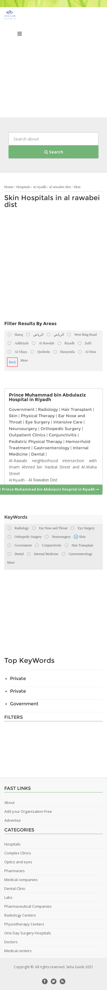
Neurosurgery (23, 428)
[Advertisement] (53, 64)
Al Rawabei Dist (43, 480)
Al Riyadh (17, 480)
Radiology (48, 409)
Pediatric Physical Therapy (35, 441)
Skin (77, 187)
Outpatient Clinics (27, 435)
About (9, 802)
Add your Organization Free (28, 811)
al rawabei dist (60, 187)
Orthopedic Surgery (61, 428)
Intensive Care (67, 422)
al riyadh (39, 187)
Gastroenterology (51, 447)
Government (22, 409)
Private (18, 678)
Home (8, 187)
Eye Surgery (37, 422)
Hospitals (23, 187)
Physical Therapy (38, 415)
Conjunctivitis (62, 435)
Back (12, 362)
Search (53, 152)
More (24, 360)
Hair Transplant (76, 409)
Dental (38, 454)
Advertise (12, 820)
